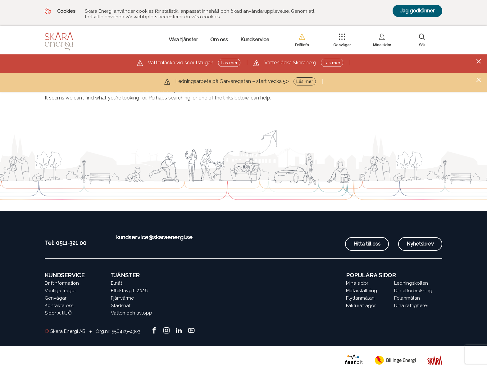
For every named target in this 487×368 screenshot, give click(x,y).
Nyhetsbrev (420, 244)
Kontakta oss (59, 305)
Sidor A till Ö (58, 313)
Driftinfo (302, 45)
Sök (422, 45)
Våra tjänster (183, 40)
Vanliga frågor (60, 290)
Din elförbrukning (413, 290)
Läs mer (229, 62)
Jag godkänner (417, 11)
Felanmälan (407, 298)
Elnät (116, 283)
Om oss (219, 40)
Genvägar (342, 45)
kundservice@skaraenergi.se (154, 237)
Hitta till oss (366, 244)
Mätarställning (361, 290)
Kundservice (254, 40)
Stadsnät (120, 305)
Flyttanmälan (360, 298)
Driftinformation (62, 283)
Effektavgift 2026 (129, 290)
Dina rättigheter (411, 305)
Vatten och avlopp (131, 313)
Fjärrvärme (122, 298)
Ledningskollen (411, 283)
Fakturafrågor (361, 305)
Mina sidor (382, 45)
